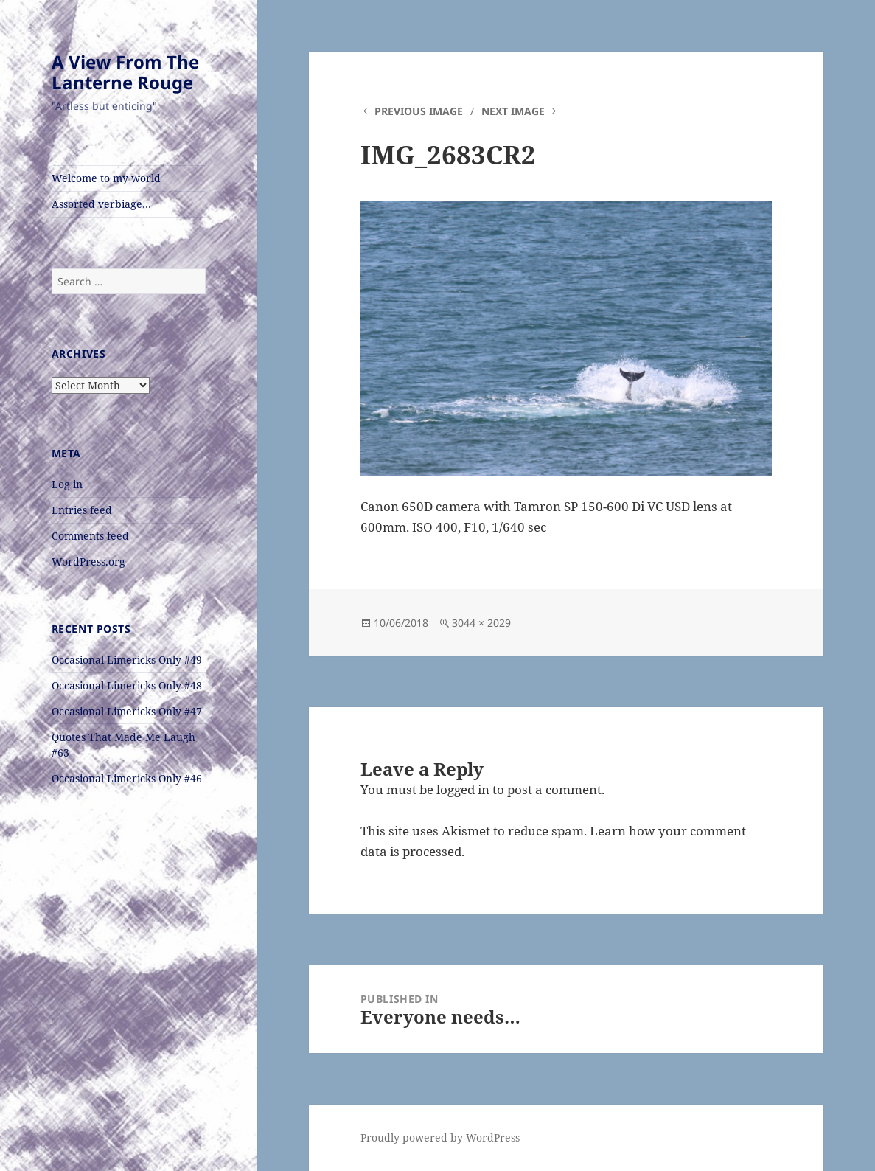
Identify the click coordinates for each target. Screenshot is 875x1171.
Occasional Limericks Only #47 (127, 711)
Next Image (513, 111)
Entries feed (82, 510)
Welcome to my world (106, 178)
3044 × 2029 (481, 623)
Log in (67, 484)
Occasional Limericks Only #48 (127, 685)
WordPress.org (88, 562)
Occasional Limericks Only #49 (127, 660)
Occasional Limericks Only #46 (127, 778)
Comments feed (90, 536)
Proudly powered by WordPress (440, 1137)
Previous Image (418, 111)
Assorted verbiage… (101, 204)
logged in (462, 789)
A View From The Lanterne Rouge (125, 71)
